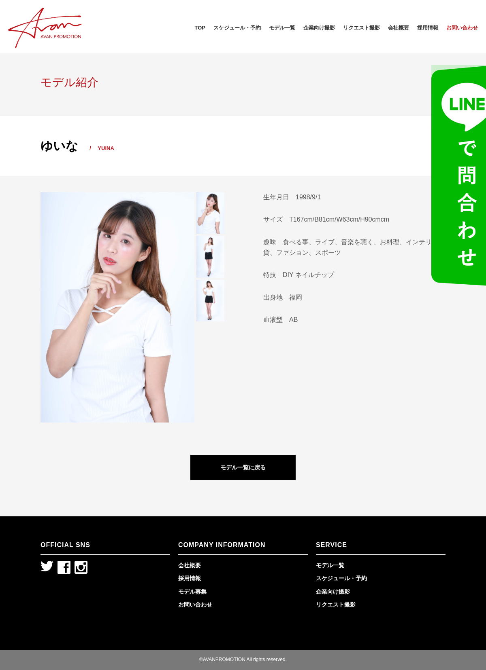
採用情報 (427, 28)
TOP (200, 28)
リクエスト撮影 (361, 28)
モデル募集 (192, 591)
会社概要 (398, 28)
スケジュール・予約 (237, 28)
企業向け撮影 (319, 28)
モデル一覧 (282, 28)
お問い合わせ (462, 28)
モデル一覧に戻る (243, 467)
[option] (117, 307)
